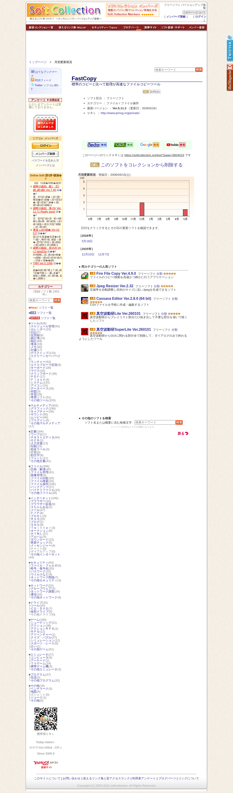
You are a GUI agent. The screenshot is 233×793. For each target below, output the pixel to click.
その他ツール (39, 400)
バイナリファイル (42, 490)
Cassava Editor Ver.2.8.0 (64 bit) (123, 298)
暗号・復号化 (39, 568)
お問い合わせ (72, 778)
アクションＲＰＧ (42, 628)
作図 (34, 391)
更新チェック (39, 542)
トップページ (38, 62)
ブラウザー (38, 501)
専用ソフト (38, 397)
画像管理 (37, 475)
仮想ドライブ (39, 611)
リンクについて (188, 778)
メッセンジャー (41, 545)
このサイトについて (47, 778)
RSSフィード (41, 80)
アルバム (37, 536)
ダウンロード (39, 539)
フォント (37, 458)
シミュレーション (42, 640)
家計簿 (35, 338)
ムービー (37, 417)
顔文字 (35, 455)
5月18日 (87, 241)
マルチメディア (40, 405)
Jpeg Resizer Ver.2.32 (114, 286)
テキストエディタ (42, 437)
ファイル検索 (39, 481)
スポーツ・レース (42, 643)
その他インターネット (45, 554)
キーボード (38, 367)
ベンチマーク (39, 688)
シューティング (41, 622)
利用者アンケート (144, 778)
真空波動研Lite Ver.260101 (118, 313)
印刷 (34, 446)
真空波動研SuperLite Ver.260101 (123, 329)
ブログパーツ (167, 778)
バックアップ (39, 487)
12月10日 (88, 254)
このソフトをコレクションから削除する (136, 164)
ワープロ (37, 434)
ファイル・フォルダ (44, 565)
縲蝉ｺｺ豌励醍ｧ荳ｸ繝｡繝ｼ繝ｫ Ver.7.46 (46, 188)
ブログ (35, 522)
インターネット (40, 498)
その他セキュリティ (44, 580)
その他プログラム (42, 680)
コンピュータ (39, 657)
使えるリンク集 (93, 778)
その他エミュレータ (44, 669)
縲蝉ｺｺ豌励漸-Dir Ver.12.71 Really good (47, 210)
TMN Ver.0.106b (43, 263)
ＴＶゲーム (38, 663)
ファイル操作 (39, 484)
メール (35, 510)
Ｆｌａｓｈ (38, 379)
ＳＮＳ (35, 524)
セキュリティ (39, 562)
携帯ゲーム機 (39, 666)
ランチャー (38, 361)
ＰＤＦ (35, 376)
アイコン (37, 385)
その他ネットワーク (44, 597)
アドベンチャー (41, 634)
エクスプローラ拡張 (44, 364)
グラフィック (39, 408)
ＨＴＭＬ (37, 533)
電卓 (34, 344)
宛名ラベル (38, 449)
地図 (34, 691)
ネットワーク (39, 585)
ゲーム (34, 619)
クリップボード (41, 373)
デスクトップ (39, 353)
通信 (34, 594)
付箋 (34, 350)
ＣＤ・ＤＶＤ (39, 608)
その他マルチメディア (45, 423)
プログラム (37, 674)
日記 (34, 332)
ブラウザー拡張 (41, 504)
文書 (33, 431)
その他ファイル (41, 493)
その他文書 (38, 461)
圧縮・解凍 (38, 469)
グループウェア (41, 588)
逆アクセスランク (118, 778)
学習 (34, 394)
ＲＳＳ (35, 519)
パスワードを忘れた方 (45, 160)
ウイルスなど (39, 574)
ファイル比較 (39, 478)
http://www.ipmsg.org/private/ (120, 113)
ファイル (36, 466)
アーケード (38, 660)
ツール (34, 323)
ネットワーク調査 (42, 591)
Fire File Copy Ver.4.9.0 (116, 273)
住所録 (35, 335)
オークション (39, 530)
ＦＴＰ (35, 513)
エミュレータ (39, 654)
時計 (34, 341)
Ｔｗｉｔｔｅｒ (41, 527)
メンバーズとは (45, 165)
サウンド (37, 414)
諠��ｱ (42, 233)
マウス (35, 370)
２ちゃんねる (39, 507)
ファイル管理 (39, 472)
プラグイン (38, 420)
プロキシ (37, 516)
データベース (39, 388)
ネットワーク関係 (42, 577)
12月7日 (103, 254)
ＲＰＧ (35, 631)
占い (34, 646)
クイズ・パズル (41, 637)
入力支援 (37, 443)
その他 (34, 685)
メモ (34, 347)
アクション (38, 625)
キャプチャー (39, 411)
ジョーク (37, 697)
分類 (159, 273)
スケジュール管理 (42, 326)
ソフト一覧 (41, 307)
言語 (34, 677)
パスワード (38, 571)
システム (37, 382)
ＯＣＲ (35, 440)
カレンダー (38, 329)
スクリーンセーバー (44, 356)
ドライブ (36, 602)
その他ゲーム (39, 649)
